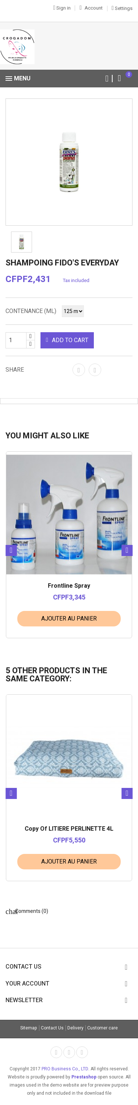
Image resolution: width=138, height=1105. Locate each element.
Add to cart (67, 340)
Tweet (95, 370)
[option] (69, 162)
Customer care (102, 1028)
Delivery (75, 1028)
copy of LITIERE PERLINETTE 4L (69, 829)
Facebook (56, 1052)
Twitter (69, 1052)
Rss (82, 1052)
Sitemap (28, 1028)
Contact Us (52, 1028)
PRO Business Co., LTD (65, 1069)
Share (78, 370)
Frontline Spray (69, 586)
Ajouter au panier (69, 618)
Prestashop (83, 1077)
